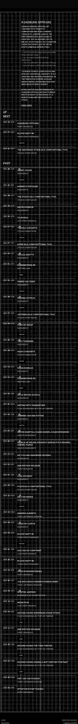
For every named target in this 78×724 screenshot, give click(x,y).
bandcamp (5, 708)
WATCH (22, 142)
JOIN (21, 606)
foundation (17, 720)
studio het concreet (69, 699)
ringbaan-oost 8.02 (70, 702)
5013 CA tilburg (71, 705)
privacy (16, 722)
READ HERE (26, 105)
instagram (5, 705)
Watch (22, 492)
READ (21, 270)
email (3, 699)
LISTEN (22, 351)
